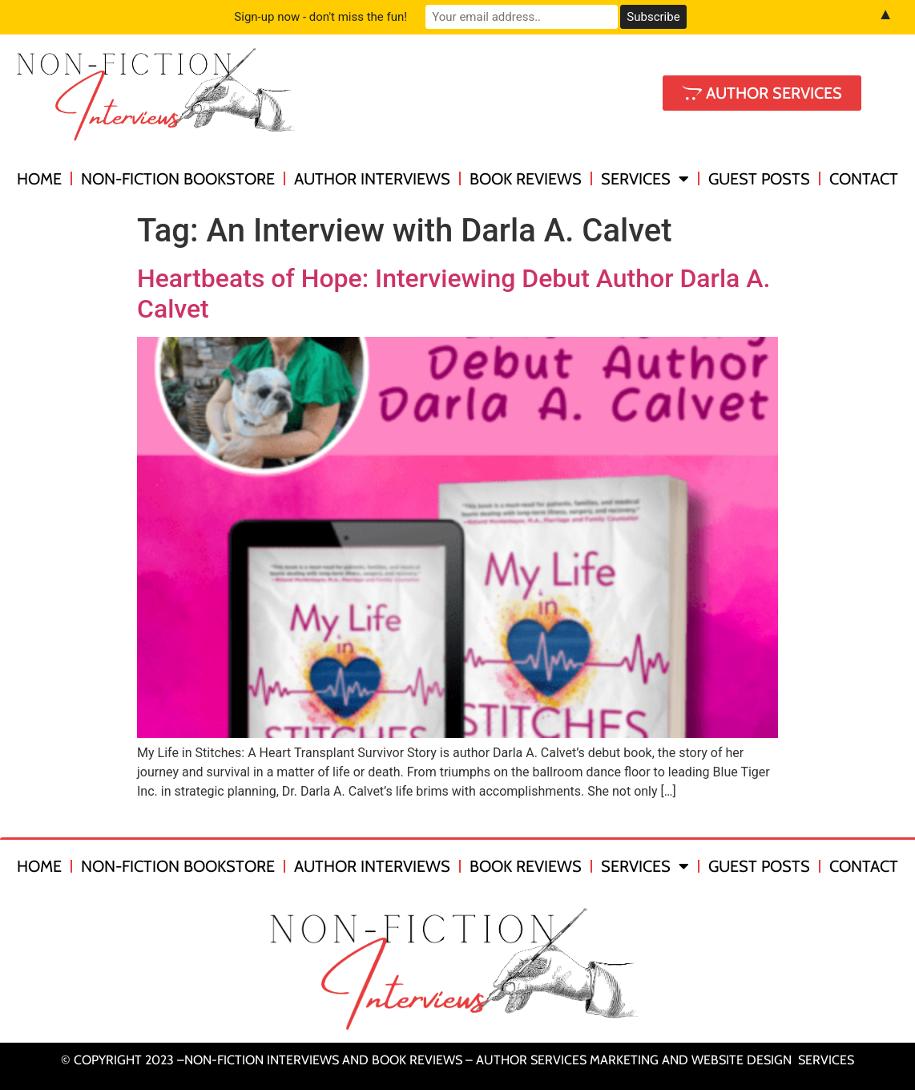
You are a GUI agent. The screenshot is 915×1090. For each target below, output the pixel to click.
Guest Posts (759, 178)
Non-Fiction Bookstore (178, 178)
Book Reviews (526, 178)
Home (39, 178)
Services (645, 179)
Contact (863, 178)
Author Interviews (372, 178)
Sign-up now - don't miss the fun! (320, 17)
